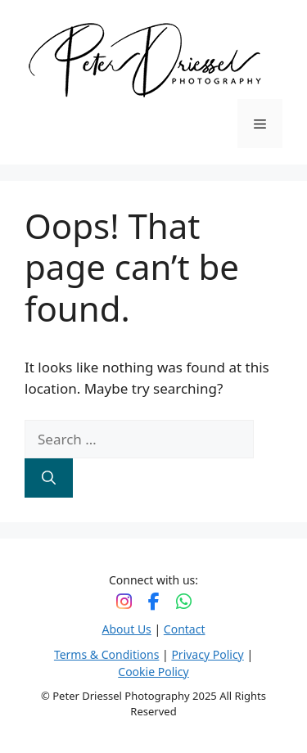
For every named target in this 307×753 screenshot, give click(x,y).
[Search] (49, 478)
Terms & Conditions (107, 654)
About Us (126, 629)
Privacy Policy (207, 654)
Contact (184, 629)
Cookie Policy (153, 671)
